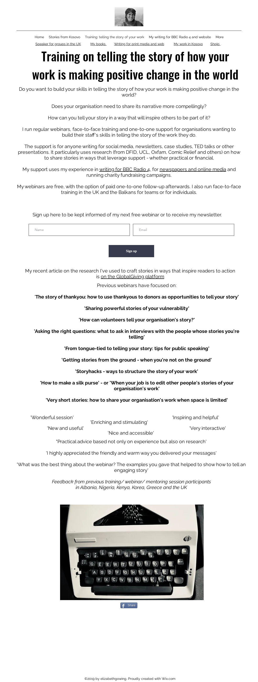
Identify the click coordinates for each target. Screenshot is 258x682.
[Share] (128, 605)
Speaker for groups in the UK (58, 44)
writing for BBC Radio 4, (125, 169)
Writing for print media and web (139, 44)
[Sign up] (131, 251)
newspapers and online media (193, 169)
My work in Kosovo (188, 44)
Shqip (215, 44)
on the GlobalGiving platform (132, 276)
